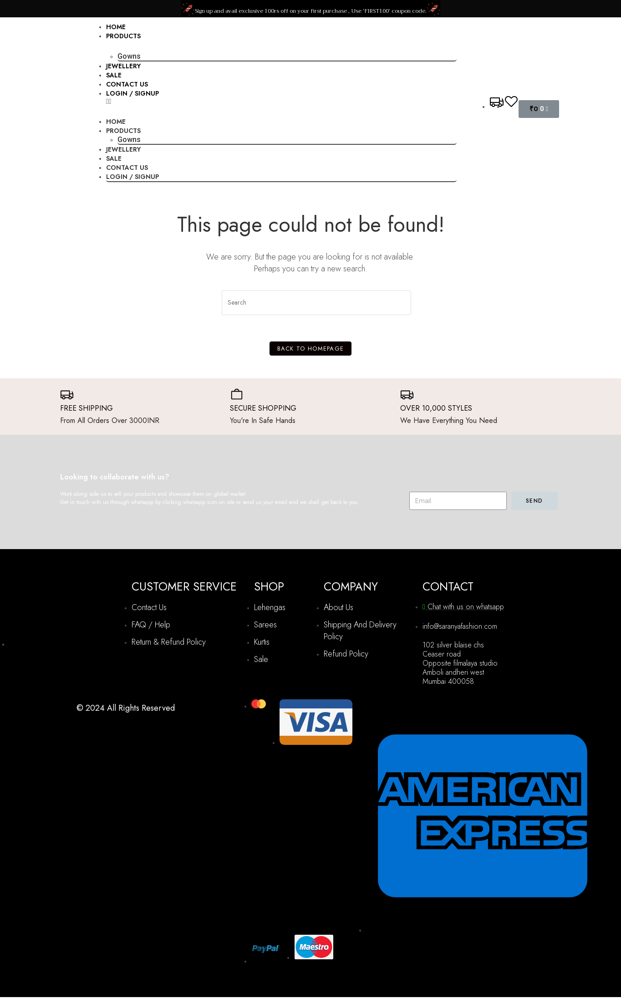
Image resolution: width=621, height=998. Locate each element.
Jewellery (123, 66)
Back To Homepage (310, 349)
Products (123, 36)
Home (116, 26)
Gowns (129, 56)
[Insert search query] (316, 302)
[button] (281, 102)
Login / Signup (132, 93)
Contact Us (127, 84)
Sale (114, 75)
